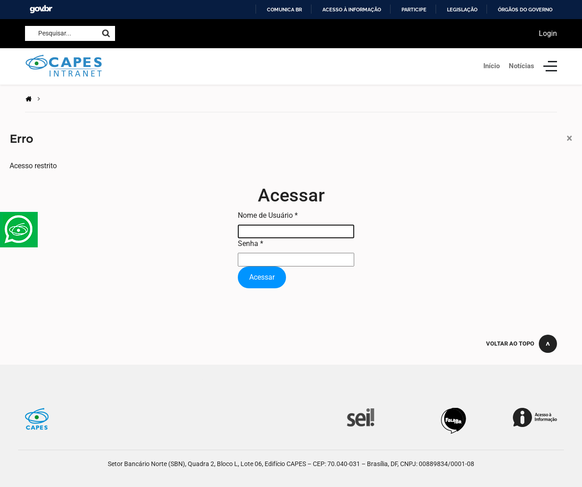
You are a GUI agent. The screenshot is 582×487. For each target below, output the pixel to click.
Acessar (262, 277)
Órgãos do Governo (525, 9)
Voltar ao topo (510, 343)
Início (491, 66)
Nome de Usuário (268, 215)
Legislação (462, 9)
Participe (413, 9)
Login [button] (548, 33)
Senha (250, 243)
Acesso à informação (351, 9)
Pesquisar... (54, 33)
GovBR (41, 9)
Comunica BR (284, 9)
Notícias (521, 66)
